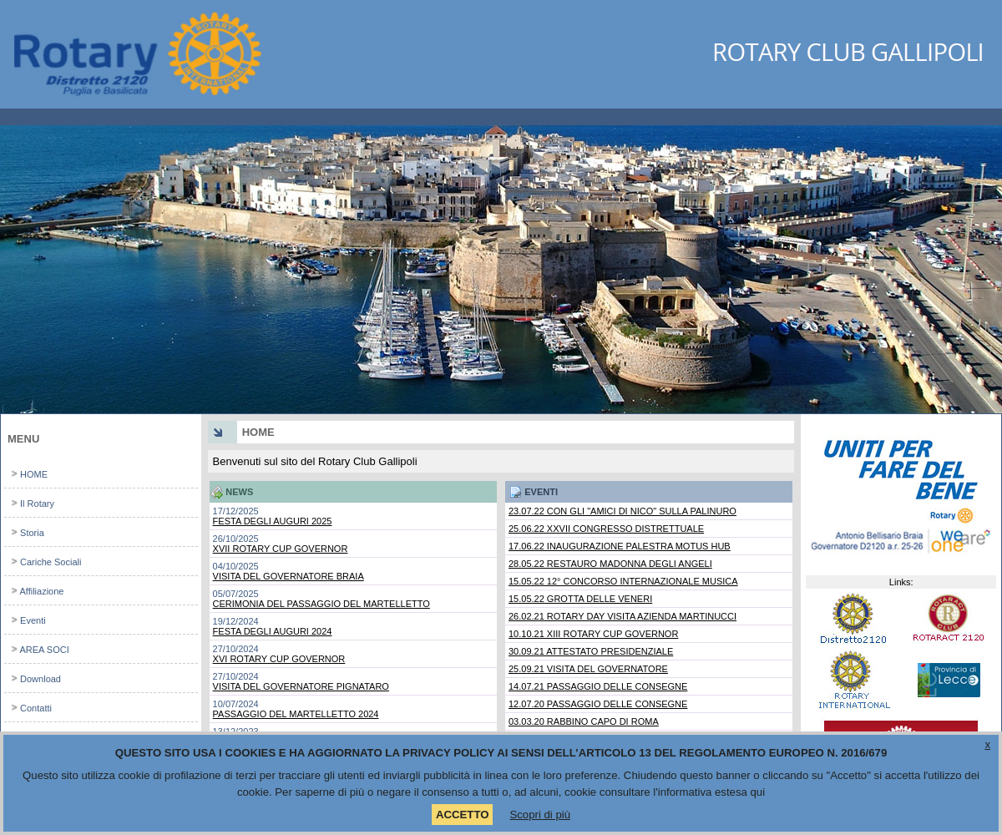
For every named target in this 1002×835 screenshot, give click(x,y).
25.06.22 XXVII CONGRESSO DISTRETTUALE (606, 529)
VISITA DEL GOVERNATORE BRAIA (288, 576)
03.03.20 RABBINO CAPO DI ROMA (584, 721)
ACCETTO (462, 814)
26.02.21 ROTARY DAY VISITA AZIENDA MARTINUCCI (622, 616)
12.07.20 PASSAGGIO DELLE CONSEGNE (598, 704)
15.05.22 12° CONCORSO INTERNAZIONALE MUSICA (623, 581)
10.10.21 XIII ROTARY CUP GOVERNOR (593, 634)
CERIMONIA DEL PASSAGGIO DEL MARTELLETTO (321, 604)
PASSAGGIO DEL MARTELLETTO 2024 (296, 714)
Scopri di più (539, 814)
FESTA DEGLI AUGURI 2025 (272, 521)
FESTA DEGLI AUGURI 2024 (272, 631)
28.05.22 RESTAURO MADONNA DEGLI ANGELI (610, 564)
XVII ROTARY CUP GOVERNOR (280, 549)
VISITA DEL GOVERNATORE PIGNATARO (301, 686)
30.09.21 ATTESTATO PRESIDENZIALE (591, 651)
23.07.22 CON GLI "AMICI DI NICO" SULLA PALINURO (622, 511)
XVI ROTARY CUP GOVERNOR (279, 659)
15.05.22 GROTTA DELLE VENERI (580, 599)
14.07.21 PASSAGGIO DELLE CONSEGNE (598, 686)
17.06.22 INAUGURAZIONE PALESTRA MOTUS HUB (620, 546)
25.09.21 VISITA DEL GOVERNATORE (588, 669)
